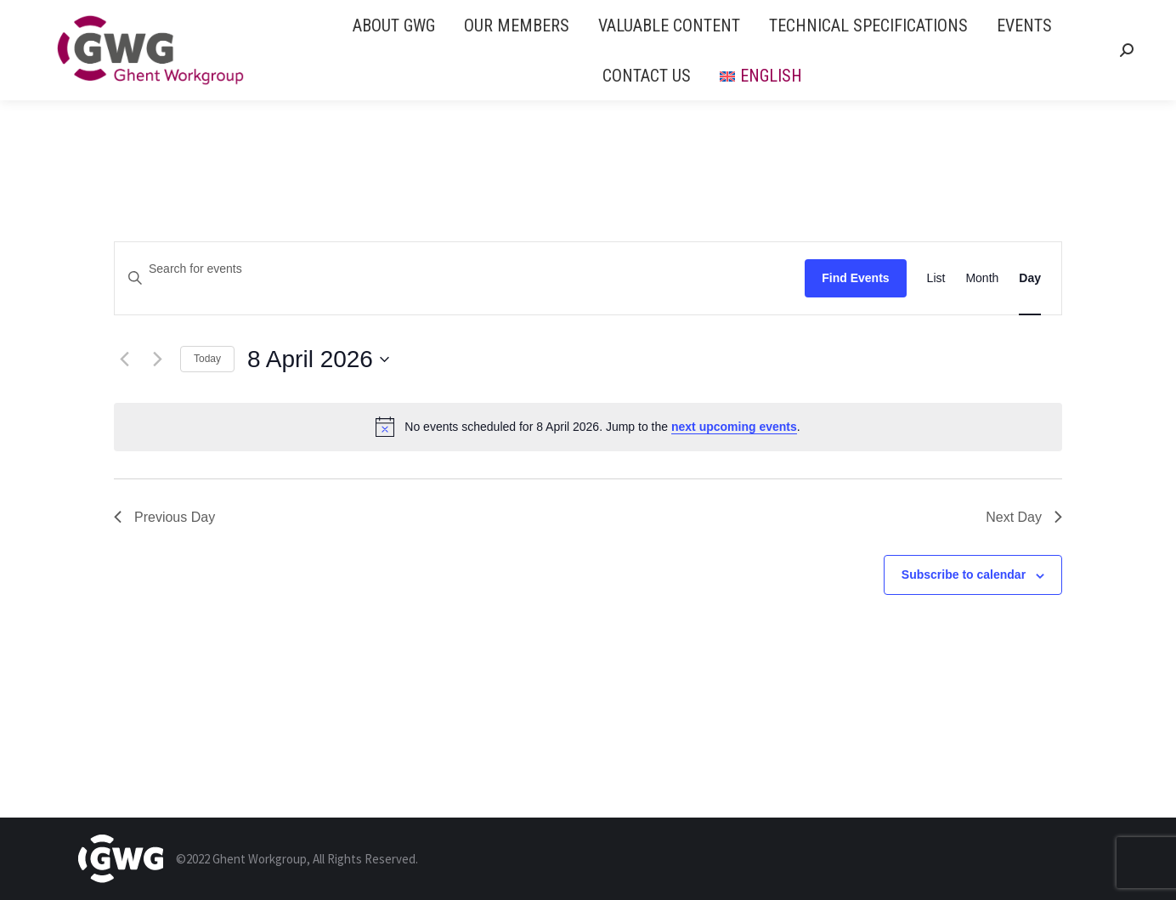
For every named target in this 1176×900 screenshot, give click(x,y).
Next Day (1024, 517)
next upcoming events (734, 426)
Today (207, 359)
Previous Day (164, 517)
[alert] (588, 426)
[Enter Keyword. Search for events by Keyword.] (460, 269)
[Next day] (157, 359)
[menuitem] (393, 25)
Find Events (855, 278)
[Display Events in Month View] (981, 278)
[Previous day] (124, 359)
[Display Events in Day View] (1030, 278)
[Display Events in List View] (936, 278)
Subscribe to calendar (964, 574)
